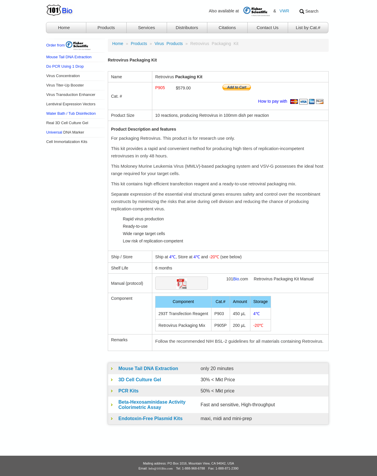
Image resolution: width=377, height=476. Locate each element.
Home (64, 27)
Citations (227, 27)
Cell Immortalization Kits (66, 141)
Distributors (187, 27)
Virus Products (169, 43)
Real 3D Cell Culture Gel (67, 123)
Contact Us (267, 27)
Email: (155, 468)
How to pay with (291, 101)
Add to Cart (236, 87)
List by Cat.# (308, 27)
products (139, 43)
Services (146, 27)
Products (106, 27)
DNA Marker (65, 132)
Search (309, 11)
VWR (284, 11)
